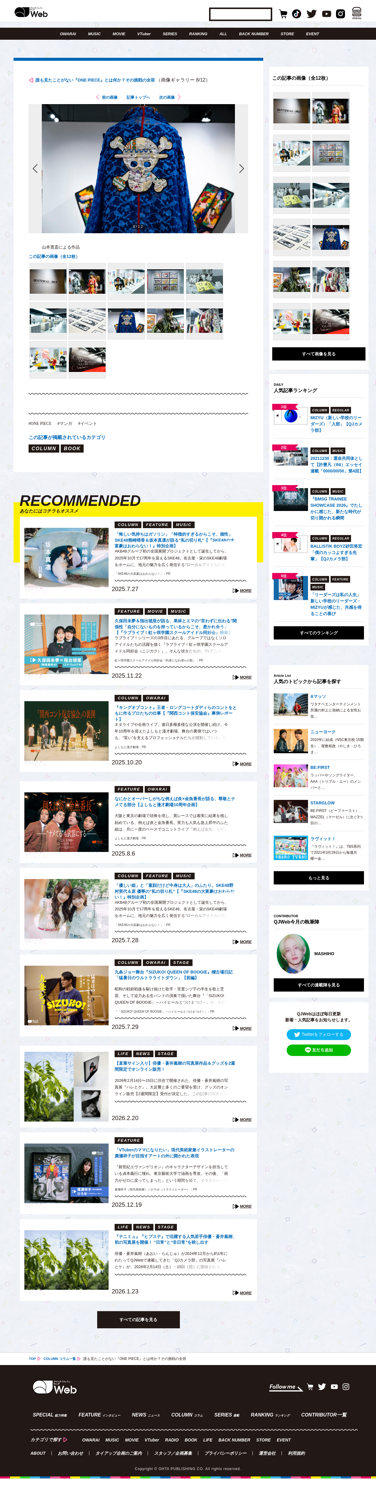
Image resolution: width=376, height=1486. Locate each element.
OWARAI (68, 34)
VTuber (144, 34)
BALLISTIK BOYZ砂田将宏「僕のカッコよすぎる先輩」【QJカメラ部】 (336, 552)
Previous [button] (280, 950)
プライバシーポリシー (225, 1460)
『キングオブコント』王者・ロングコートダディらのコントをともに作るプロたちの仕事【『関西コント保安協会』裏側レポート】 (174, 723)
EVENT (312, 34)
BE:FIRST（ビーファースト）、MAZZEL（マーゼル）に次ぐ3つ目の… (336, 817)
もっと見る (318, 877)
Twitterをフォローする (319, 1027)
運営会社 (267, 1460)
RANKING (198, 34)
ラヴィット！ (323, 838)
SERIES (170, 34)
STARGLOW (322, 802)
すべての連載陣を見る (319, 978)
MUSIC (94, 34)
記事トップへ (138, 107)
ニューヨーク (323, 731)
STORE (287, 34)
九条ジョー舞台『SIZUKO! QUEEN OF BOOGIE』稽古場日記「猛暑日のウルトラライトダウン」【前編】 (174, 987)
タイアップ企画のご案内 (118, 1460)
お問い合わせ (70, 1460)
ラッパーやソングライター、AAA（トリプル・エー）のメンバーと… (335, 781)
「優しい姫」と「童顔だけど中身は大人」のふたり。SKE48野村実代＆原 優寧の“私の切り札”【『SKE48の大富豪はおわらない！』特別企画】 (174, 901)
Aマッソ (318, 696)
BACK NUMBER (254, 34)
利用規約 (296, 1460)
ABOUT (37, 1460)
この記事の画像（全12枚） (58, 266)
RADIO (172, 1447)
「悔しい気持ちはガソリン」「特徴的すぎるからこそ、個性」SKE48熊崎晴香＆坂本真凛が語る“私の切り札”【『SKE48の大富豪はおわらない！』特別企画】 (174, 549)
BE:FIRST (320, 767)
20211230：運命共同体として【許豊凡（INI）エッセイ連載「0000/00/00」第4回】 (336, 464)
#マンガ (69, 433)
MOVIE (119, 34)
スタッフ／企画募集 (173, 1460)
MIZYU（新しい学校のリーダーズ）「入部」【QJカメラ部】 (336, 424)
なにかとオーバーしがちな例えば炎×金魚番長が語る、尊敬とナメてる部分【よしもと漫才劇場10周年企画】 (176, 814)
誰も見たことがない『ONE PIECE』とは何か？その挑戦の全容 (121, 81)
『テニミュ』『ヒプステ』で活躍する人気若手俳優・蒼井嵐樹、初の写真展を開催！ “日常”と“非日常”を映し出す (174, 1252)
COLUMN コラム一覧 (61, 1370)
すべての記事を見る (138, 1330)
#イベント (95, 433)
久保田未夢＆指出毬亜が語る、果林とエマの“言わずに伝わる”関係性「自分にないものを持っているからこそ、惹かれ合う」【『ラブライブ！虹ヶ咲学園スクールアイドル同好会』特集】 (175, 636)
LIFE (207, 1447)
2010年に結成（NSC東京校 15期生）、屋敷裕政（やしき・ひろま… (337, 746)
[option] (318, 950)
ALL (223, 34)
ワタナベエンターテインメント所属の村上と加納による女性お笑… (335, 710)
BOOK (191, 1447)
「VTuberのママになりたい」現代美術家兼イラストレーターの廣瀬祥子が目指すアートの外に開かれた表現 (175, 1165)
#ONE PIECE (42, 433)
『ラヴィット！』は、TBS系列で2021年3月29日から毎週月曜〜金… (335, 852)
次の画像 (171, 107)
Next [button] (353, 950)
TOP (32, 1370)
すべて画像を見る (319, 353)
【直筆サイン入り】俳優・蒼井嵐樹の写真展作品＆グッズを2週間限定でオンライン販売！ (174, 1077)
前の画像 (105, 107)
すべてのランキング (319, 632)
